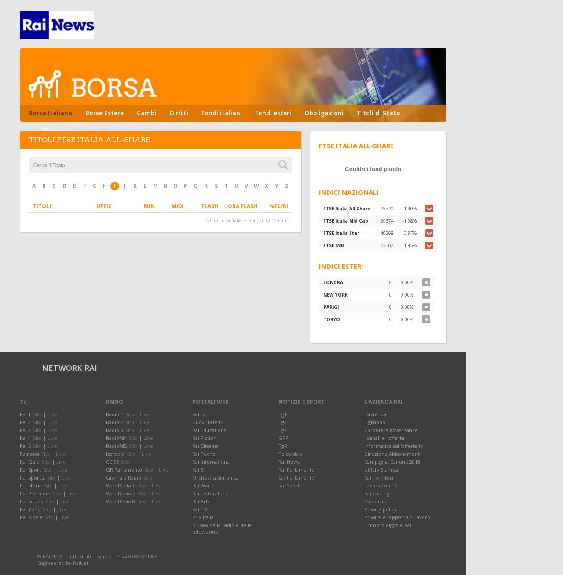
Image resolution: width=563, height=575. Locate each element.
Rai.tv (198, 414)
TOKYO (331, 319)
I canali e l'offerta (384, 438)
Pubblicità (376, 501)
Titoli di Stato (378, 113)
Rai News (289, 461)
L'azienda (375, 414)
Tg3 (282, 430)
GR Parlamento (296, 477)
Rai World (203, 485)
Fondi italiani (221, 113)
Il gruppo (374, 422)
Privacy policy (380, 509)
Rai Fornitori (378, 477)
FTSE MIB (333, 245)
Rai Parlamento (296, 469)
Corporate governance (391, 430)
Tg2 (282, 422)
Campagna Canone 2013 (392, 461)
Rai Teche (204, 453)
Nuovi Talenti (207, 422)
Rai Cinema (205, 446)
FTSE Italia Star (341, 233)
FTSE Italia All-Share (347, 208)
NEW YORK (335, 295)
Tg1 (282, 414)
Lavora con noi (381, 485)
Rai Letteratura (209, 493)
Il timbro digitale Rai (387, 525)
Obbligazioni (324, 113)
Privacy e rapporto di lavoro (397, 517)
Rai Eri (199, 469)
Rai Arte (201, 501)
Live (52, 414)
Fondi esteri (273, 113)
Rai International (211, 461)
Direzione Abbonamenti (392, 453)
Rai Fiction (204, 438)
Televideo (290, 453)
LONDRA (333, 282)
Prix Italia (203, 517)
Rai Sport (289, 485)
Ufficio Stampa (381, 469)
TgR (282, 446)
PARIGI (331, 307)
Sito (37, 414)
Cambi (147, 113)
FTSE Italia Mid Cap (345, 221)
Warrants (56, 130)
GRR (283, 438)
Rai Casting (376, 493)
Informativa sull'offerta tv (393, 446)
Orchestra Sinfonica (215, 477)
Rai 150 (200, 509)
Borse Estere (104, 113)
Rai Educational (210, 430)
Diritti (179, 113)
